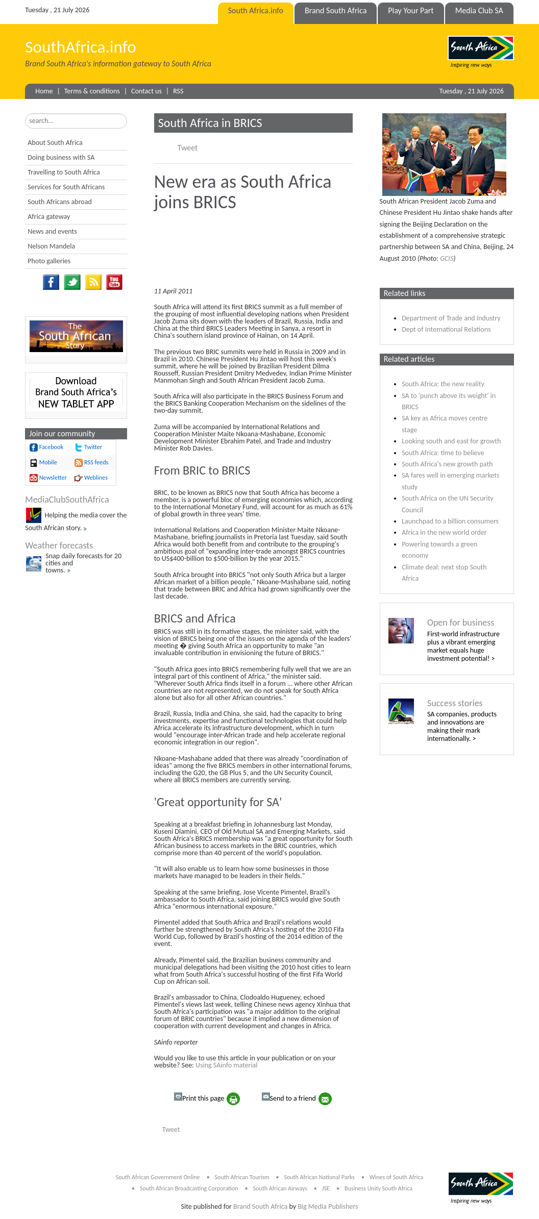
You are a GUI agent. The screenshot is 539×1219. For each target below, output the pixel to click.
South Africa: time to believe (443, 453)
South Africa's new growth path (447, 464)
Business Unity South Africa (378, 1188)
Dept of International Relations (446, 329)
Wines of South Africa (396, 1177)
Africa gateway (49, 216)
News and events (52, 231)
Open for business (460, 622)
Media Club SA (479, 10)
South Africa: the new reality (443, 384)
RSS (178, 91)
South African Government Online (158, 1177)
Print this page (199, 1097)
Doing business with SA (61, 157)
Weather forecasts (59, 545)
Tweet (188, 148)
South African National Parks (319, 1177)
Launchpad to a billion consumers (450, 521)
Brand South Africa (335, 10)
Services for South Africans (66, 187)
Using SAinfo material (226, 1065)
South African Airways (281, 1188)
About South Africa (55, 142)
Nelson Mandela (51, 246)
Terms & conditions (92, 91)
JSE (326, 1188)
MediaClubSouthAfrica (67, 499)
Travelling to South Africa (64, 172)
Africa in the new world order (444, 532)
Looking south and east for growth (451, 441)
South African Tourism (243, 1177)
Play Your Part (410, 10)
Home (44, 91)
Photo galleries (49, 261)
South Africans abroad (60, 201)
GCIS (446, 258)
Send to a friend (289, 1097)
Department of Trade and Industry (451, 318)
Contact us (146, 91)
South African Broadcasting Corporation (189, 1188)
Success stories (455, 703)
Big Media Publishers (328, 1206)
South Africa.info (255, 10)
